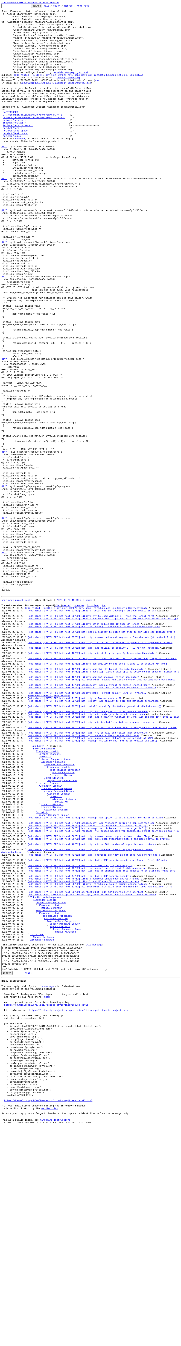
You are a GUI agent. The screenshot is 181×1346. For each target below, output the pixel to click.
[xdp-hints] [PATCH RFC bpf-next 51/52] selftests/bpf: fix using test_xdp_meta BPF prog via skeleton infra (100, 1062)
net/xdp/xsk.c (12, 162)
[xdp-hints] (38, 893)
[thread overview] (68, 92)
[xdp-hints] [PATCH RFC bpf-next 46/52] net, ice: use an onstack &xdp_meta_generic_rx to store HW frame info (101, 1043)
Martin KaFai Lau (63, 925)
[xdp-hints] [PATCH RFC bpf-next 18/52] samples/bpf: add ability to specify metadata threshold (92, 823)
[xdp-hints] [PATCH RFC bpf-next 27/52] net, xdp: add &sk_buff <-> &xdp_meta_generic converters (92, 864)
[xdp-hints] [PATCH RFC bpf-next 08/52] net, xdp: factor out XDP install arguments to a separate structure (100, 769)
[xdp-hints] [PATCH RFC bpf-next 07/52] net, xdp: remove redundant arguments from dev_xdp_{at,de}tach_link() (101, 762)
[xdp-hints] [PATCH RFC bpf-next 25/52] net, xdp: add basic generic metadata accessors (86, 855)
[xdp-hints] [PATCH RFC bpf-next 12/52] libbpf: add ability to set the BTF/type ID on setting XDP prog (97, 794)
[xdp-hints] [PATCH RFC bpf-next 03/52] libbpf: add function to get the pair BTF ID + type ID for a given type (103, 740)
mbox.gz (79, 724)
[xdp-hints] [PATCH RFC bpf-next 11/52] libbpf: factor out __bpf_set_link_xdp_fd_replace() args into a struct (102, 788)
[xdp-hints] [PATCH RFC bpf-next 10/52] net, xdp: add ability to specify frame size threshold (91, 782)
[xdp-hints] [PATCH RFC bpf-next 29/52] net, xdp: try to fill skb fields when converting (88, 877)
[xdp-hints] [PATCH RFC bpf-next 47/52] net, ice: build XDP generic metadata (79, 1049)
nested (66, 724)
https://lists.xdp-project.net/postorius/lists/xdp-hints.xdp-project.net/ (78, 1208)
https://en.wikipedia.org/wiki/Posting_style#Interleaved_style (46, 1202)
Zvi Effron (37, 1119)
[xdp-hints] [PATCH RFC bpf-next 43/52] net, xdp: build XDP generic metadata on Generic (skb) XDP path (97, 1030)
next (4, 718)
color (62, 6)
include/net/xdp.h (14, 146)
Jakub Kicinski (53, 931)
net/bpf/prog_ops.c (15, 156)
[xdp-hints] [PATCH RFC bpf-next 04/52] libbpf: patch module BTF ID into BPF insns (83, 747)
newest (90, 718)
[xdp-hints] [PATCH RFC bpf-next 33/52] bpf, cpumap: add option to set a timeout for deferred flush (95, 979)
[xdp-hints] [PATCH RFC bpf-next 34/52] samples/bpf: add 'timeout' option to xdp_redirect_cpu (91, 985)
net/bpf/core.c (12, 152)
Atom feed (88, 6)
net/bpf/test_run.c (15, 159)
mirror (74, 6)
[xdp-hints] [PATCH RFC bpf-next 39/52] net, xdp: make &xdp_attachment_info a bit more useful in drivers (99, 1004)
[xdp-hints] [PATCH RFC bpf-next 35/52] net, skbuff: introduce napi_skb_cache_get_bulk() (88, 989)
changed (20, 165)
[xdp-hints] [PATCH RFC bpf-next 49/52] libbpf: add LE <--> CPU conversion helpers (83, 1055)
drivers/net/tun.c (14, 143)
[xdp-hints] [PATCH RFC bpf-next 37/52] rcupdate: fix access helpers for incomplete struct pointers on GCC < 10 (103, 995)
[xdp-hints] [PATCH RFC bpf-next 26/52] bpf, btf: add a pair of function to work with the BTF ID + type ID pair (103, 858)
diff (4, 175)
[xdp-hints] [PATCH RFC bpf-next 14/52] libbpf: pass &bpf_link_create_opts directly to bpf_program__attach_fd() (103, 804)
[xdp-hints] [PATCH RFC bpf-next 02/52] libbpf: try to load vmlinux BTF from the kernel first (91, 737)
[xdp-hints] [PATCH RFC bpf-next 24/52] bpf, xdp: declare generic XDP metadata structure (88, 852)
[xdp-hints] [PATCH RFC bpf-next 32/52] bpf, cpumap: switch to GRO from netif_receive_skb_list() (93, 887)
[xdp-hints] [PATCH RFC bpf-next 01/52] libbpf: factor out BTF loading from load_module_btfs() (92, 731)
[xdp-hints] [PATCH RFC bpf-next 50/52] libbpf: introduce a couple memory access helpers (88, 1059)
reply (28, 718)
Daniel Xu (45, 906)
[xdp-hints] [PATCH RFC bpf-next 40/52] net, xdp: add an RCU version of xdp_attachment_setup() (92, 1011)
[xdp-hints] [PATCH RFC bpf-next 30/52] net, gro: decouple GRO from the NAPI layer (83, 880)
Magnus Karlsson (60, 1110)
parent (19, 718)
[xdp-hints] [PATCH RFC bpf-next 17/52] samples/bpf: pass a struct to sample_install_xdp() (89, 820)
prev (11, 718)
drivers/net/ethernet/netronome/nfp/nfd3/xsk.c (34, 140)
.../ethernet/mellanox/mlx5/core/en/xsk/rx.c (32, 137)
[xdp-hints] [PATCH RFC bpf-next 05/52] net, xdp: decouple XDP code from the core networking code (94, 750)
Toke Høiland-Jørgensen (59, 915)
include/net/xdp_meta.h (18, 149)
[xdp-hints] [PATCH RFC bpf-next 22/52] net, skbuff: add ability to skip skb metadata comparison (93, 839)
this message (94, 1131)
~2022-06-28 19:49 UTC (69, 718)
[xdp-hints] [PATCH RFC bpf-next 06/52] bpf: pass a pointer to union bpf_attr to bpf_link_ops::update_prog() (101, 756)
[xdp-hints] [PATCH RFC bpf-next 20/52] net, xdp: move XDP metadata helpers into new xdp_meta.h (78, 89)
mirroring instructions (55, 1339)
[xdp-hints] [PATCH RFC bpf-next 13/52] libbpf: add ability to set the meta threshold (85, 801)
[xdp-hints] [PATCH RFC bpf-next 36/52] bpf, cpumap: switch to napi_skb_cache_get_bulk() (88, 992)
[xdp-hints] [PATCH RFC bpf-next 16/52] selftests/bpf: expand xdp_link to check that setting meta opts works (101, 813)
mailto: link (49, 1326)
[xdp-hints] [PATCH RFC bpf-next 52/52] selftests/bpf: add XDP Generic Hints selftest (85, 1068)
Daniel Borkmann (51, 1087)
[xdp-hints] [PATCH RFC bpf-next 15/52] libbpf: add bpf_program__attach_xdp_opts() (83, 810)
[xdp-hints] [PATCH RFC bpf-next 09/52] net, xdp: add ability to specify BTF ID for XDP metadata (93, 775)
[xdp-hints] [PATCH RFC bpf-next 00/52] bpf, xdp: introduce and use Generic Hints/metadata (86, 727)
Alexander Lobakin (47, 899)
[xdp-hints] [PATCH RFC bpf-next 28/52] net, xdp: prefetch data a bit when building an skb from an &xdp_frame (102, 871)
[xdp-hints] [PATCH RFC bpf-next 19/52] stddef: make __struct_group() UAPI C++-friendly (87, 829)
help (52, 6)
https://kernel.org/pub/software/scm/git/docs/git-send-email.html (48, 1316)
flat (58, 724)
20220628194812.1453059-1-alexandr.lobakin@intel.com (56, 98)
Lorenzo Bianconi (44, 896)
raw (97, 95)
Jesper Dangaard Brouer (56, 909)
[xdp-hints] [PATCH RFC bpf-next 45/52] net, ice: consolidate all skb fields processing (87, 1040)
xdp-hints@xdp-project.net (71, 86)
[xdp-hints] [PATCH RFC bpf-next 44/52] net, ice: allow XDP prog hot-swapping (80, 1036)
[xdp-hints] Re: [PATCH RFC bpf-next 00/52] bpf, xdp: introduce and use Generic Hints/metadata (92, 1071)
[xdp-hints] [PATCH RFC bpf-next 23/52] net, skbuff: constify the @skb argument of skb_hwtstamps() (94, 845)
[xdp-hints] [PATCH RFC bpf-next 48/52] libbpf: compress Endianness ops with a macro (85, 1052)
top (104, 724)
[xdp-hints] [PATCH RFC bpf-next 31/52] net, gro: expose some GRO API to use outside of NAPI (90, 883)
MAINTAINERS (10, 133)
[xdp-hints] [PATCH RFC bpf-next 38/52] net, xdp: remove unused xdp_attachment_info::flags (89, 1001)
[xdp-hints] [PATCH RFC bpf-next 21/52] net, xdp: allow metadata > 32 (74, 836)
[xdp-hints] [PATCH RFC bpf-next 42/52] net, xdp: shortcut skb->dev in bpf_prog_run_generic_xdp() (94, 1024)
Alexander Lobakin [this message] (50, 833)
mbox (47, 1192)
